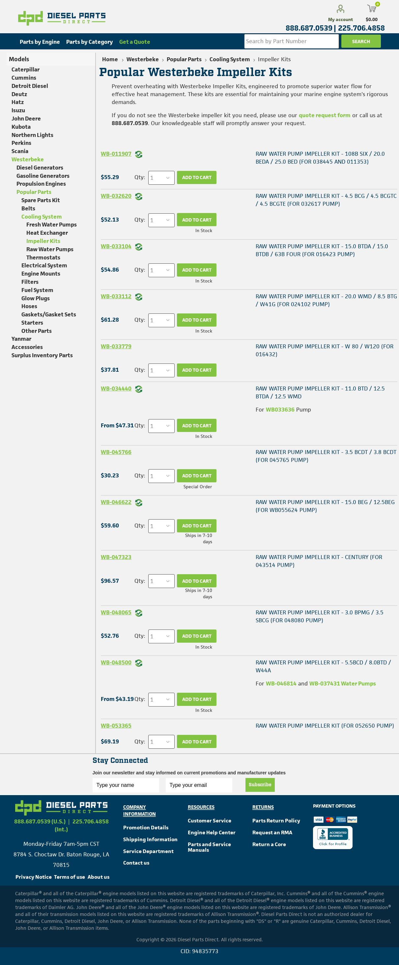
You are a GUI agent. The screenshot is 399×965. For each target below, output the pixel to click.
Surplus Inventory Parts (42, 355)
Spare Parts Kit (40, 200)
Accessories (27, 347)
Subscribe (260, 785)
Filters (30, 281)
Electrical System (44, 265)
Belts (28, 208)
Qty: (139, 177)
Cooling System (41, 216)
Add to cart (197, 177)
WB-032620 (116, 196)
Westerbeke (28, 159)
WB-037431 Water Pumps (342, 683)
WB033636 (280, 409)
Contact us (136, 862)
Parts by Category (89, 41)
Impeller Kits (43, 241)
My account (340, 19)
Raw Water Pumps (49, 249)
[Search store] (291, 41)
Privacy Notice (33, 876)
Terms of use (69, 876)
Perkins (21, 143)
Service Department (148, 851)
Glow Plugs (35, 298)
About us (98, 876)
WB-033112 (116, 296)
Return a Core (269, 844)
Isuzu (18, 110)
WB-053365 (116, 725)
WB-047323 (116, 557)
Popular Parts (33, 192)
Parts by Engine (40, 41)
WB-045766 (116, 452)
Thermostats (43, 257)
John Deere (26, 118)
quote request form (325, 115)
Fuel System (37, 290)
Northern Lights (32, 135)
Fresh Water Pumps (51, 224)
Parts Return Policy (276, 820)
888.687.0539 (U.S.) (40, 821)
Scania (20, 151)
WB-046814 (281, 683)
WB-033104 (116, 246)
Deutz (19, 94)
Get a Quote (134, 41)
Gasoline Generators (43, 175)
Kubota (21, 126)
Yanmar (21, 338)
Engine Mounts (40, 273)
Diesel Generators (39, 167)
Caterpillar (26, 69)
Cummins (24, 77)
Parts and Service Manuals (209, 847)
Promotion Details (145, 827)
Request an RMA (272, 832)
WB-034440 (116, 388)
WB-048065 (116, 612)
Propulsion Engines (41, 183)
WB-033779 (116, 346)
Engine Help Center (212, 832)
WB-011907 (116, 153)
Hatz (18, 102)
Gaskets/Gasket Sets (48, 314)
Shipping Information (150, 839)
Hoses (29, 306)
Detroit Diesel (30, 86)
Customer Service (209, 820)
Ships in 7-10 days (198, 538)
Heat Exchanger (47, 232)
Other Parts (36, 331)
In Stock (203, 230)
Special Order (198, 487)
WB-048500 (116, 662)
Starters (32, 322)
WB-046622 (116, 502)
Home (110, 59)
